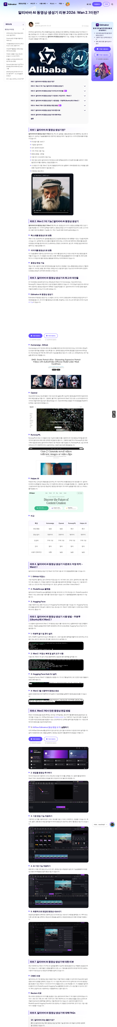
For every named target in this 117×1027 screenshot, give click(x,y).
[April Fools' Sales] (67, 4)
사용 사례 (43, 4)
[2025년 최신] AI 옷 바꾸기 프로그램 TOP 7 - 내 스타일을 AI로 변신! (14, 74)
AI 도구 (34, 4)
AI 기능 (31, 302)
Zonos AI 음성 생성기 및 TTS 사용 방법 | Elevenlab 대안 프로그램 (14, 66)
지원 (61, 4)
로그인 (89, 4)
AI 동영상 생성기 (59, 717)
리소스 (53, 4)
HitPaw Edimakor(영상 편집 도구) (47, 727)
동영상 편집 (23, 4)
